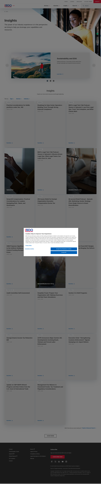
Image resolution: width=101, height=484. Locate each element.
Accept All (63, 252)
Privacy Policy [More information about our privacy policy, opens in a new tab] (29, 245)
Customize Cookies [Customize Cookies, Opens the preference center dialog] (29, 248)
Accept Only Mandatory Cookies (63, 248)
